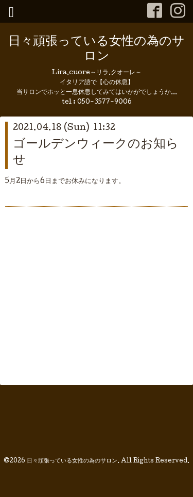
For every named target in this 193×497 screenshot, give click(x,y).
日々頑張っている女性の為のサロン (96, 49)
